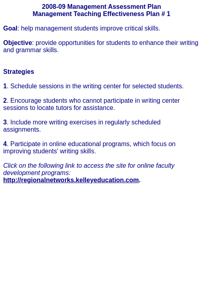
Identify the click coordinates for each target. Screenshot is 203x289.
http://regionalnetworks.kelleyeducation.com (71, 180)
